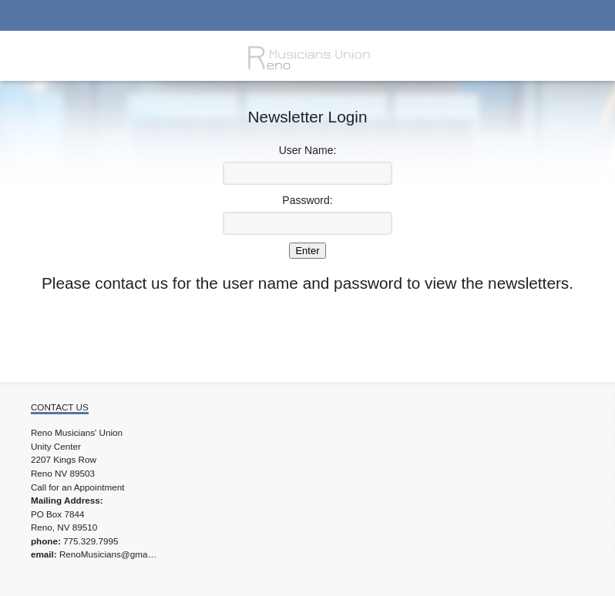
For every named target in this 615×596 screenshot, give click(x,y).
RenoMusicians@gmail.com (115, 554)
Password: (307, 200)
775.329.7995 (91, 541)
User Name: (308, 150)
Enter (307, 250)
